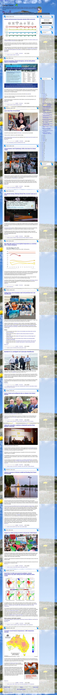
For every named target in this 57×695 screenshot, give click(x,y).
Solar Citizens (31, 447)
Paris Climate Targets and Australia (28, 13)
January (43, 140)
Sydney (29, 466)
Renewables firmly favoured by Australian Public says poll (26, 340)
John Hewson (15, 466)
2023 (42, 83)
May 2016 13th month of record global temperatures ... (47, 115)
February (43, 139)
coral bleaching (11, 142)
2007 (42, 153)
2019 (42, 88)
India (27, 624)
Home (5, 13)
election (14, 54)
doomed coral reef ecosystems (31, 137)
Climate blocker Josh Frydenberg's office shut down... (46, 110)
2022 (42, 84)
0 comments (21, 53)
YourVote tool (16, 323)
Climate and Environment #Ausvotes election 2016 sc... (47, 104)
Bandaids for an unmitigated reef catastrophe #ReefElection (19, 351)
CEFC (14, 386)
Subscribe (46, 23)
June (43, 102)
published (14, 372)
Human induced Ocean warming (9, 137)
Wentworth (32, 466)
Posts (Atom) (11, 692)
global (8, 286)
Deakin (17, 237)
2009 (42, 150)
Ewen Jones (17, 386)
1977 (42, 160)
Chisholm (14, 237)
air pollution (15, 624)
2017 (42, 91)
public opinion (21, 347)
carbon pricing (15, 567)
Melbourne (17, 187)
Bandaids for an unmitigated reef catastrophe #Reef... (47, 120)
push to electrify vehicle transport (12, 610)
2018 (42, 90)
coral (7, 142)
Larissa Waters (31, 386)
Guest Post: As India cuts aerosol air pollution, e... (47, 131)
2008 (42, 152)
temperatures (11, 286)
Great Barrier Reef (20, 142)
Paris (21, 526)
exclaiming (18, 514)
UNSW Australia (16, 619)
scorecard (17, 54)
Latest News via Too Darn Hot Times (42, 13)
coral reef (15, 142)
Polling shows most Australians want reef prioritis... (47, 117)
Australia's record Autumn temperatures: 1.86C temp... (47, 133)
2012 (42, 146)
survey (25, 347)
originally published (13, 413)
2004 (42, 157)
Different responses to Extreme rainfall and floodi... (47, 126)
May (43, 135)
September (44, 98)
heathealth (21, 624)
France (18, 526)
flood (23, 421)
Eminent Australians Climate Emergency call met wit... (46, 106)
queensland (13, 387)
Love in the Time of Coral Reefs (12, 110)
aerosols (11, 624)
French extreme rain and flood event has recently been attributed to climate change (20, 506)
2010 (42, 149)
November (44, 95)
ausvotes (11, 54)
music (24, 142)
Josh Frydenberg (12, 187)
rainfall (23, 526)
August (43, 99)
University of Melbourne (28, 619)
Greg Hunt (27, 386)
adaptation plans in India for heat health (15, 614)
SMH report (14, 417)
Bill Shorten (15, 421)
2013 (42, 145)
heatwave (24, 624)
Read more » (6, 51)
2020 (42, 87)
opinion (19, 567)
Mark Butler (9, 387)
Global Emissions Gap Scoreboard (14, 13)
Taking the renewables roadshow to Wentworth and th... (47, 124)
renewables (19, 466)
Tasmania (31, 421)
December (44, 94)
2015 (42, 142)
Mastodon (1, 0)
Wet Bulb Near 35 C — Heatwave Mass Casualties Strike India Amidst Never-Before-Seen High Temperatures (20, 605)
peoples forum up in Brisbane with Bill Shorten (24, 459)
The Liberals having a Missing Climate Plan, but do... (47, 113)
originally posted (9, 445)
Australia (8, 54)
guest (18, 624)
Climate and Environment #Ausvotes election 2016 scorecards (19, 19)
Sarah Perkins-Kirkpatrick (8, 619)
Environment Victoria (22, 237)
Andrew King (21, 619)
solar (22, 466)
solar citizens (26, 466)
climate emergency (16, 104)
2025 (42, 80)
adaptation (8, 624)
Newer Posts (7, 687)
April (43, 136)
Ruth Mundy (19, 132)
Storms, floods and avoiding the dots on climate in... (47, 122)
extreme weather (19, 421)
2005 (42, 156)
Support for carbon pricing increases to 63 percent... (46, 128)
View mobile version (21, 689)
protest (20, 187)
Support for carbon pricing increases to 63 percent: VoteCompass (20, 532)
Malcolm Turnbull (27, 421)
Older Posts (35, 687)
